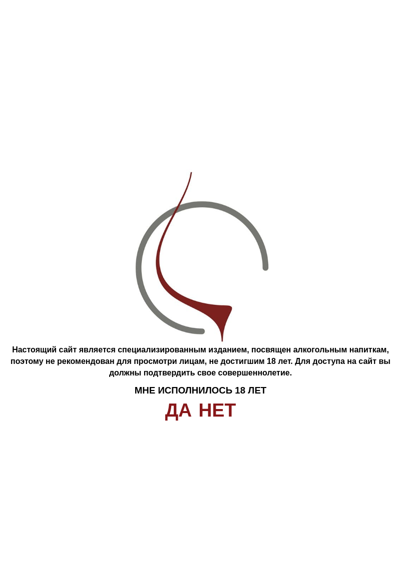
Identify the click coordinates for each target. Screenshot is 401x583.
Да (178, 410)
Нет (217, 410)
